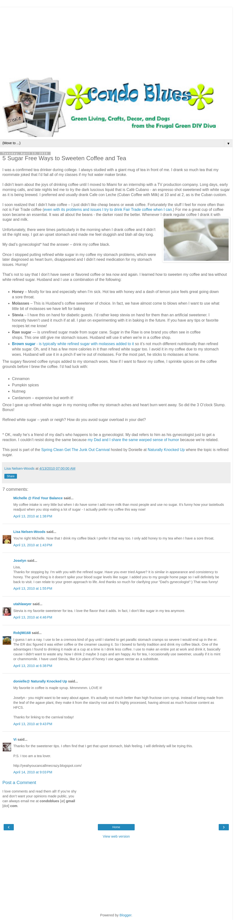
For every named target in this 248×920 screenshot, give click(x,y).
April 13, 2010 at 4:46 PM (32, 617)
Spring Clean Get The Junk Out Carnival (75, 450)
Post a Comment (19, 782)
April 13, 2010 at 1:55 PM (32, 588)
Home (116, 827)
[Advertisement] (116, 41)
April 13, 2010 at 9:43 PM (32, 724)
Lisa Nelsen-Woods (29, 532)
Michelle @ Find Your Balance (38, 498)
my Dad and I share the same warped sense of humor (133, 440)
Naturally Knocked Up (166, 450)
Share (11, 476)
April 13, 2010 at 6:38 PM (32, 666)
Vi (14, 739)
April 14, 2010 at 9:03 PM (32, 772)
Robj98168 (22, 633)
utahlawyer (22, 604)
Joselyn (19, 561)
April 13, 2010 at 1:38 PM (32, 516)
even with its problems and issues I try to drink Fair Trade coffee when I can (108, 209)
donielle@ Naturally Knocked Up (40, 681)
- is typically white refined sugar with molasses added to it (73, 344)
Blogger (126, 915)
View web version (116, 836)
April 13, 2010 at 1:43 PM (32, 545)
